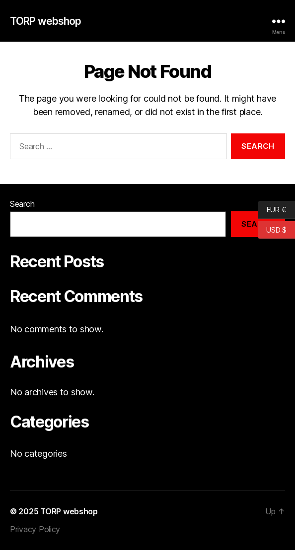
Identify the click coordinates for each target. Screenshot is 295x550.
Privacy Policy (35, 529)
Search (22, 204)
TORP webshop (45, 21)
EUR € (272, 210)
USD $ (272, 230)
